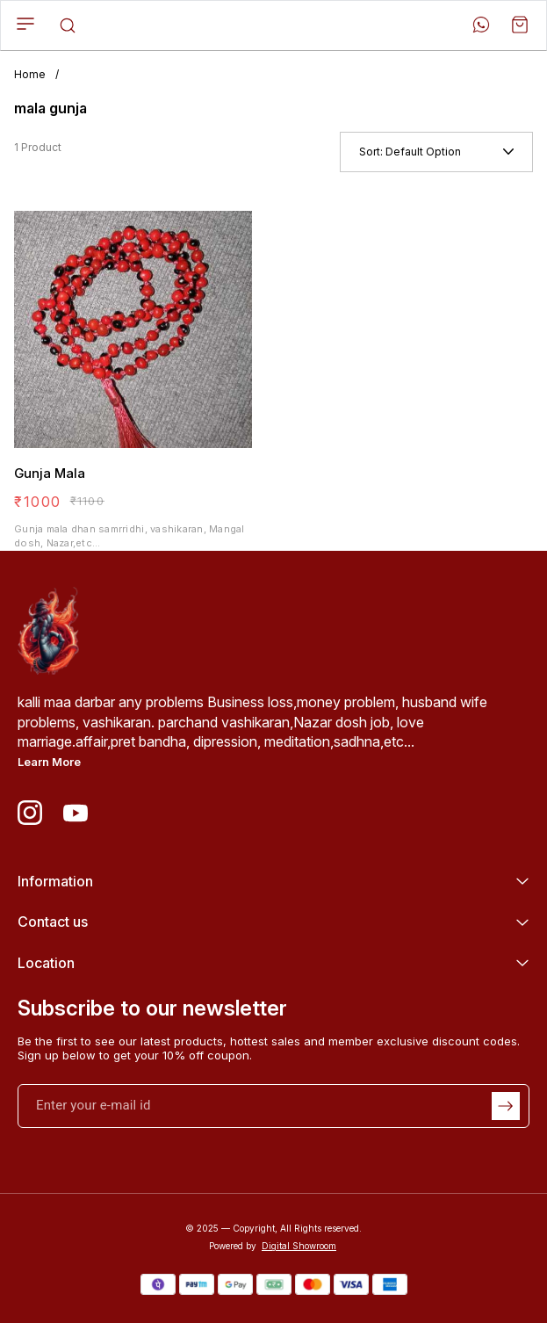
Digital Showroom (299, 1245)
